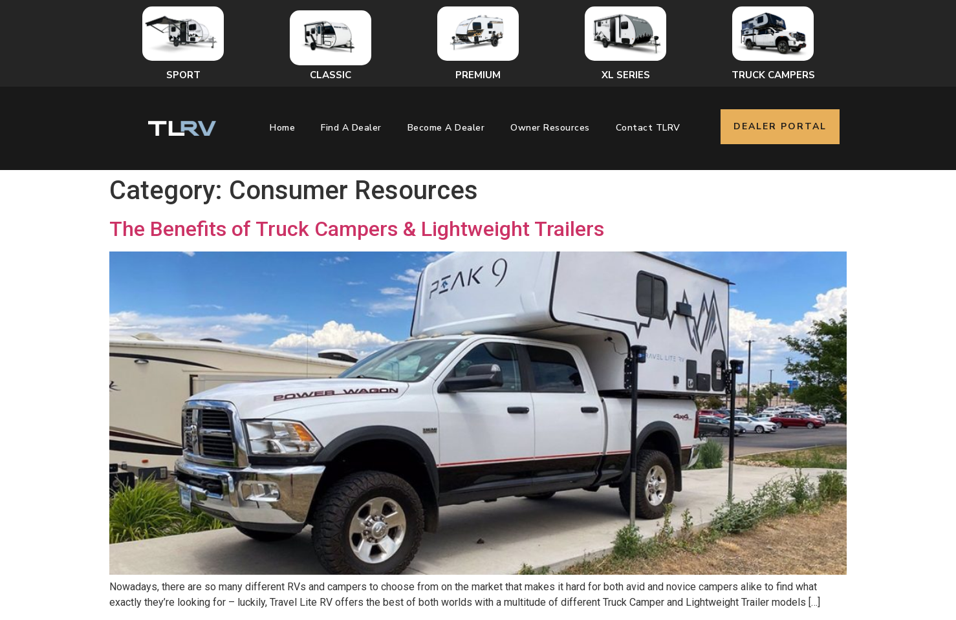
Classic (330, 75)
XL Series (626, 75)
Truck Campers (773, 75)
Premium (478, 75)
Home (282, 128)
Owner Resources (550, 128)
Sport (183, 75)
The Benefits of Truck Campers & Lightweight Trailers (356, 229)
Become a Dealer (446, 128)
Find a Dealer (351, 128)
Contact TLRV (648, 128)
